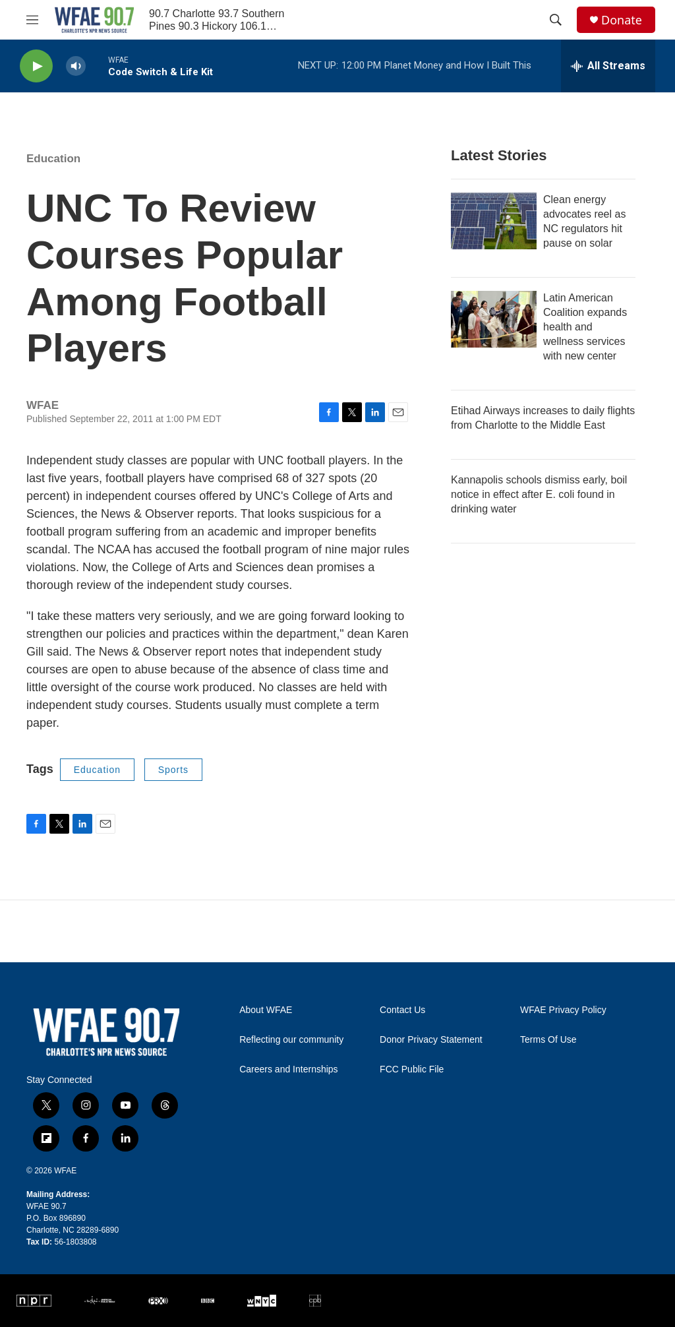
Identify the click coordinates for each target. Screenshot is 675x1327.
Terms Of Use (548, 1040)
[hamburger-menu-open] (32, 20)
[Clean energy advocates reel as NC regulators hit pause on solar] (494, 221)
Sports (173, 769)
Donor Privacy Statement (431, 1040)
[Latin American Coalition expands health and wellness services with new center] (494, 319)
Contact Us (402, 1010)
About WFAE (265, 1010)
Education (53, 158)
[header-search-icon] (555, 20)
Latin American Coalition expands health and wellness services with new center (585, 326)
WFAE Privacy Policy (563, 1010)
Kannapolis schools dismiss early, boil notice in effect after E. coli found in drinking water (539, 494)
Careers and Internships (288, 1069)
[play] (36, 66)
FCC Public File (412, 1069)
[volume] (76, 66)
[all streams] (608, 66)
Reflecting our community (291, 1040)
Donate (621, 20)
